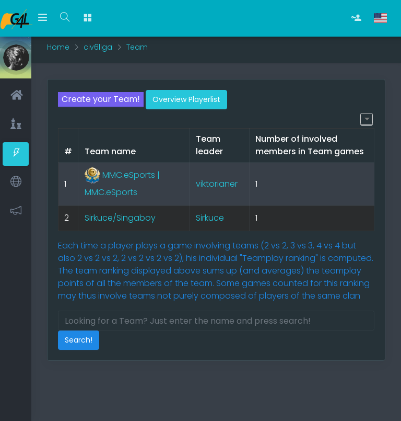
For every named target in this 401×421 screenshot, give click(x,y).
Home (58, 47)
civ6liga (98, 47)
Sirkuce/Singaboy (120, 218)
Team (137, 47)
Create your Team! (101, 99)
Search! (78, 340)
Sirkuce (210, 218)
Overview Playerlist (186, 99)
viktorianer (217, 184)
